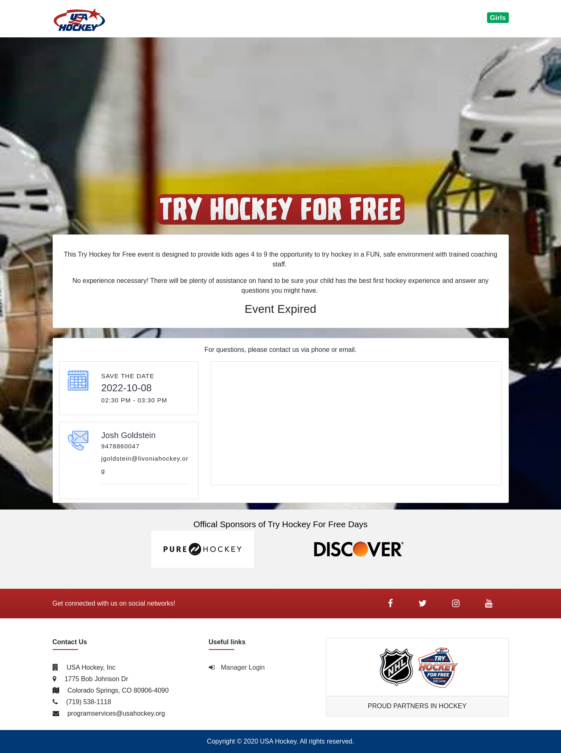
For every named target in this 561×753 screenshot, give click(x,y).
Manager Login (237, 667)
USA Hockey (278, 741)
